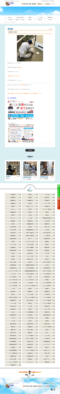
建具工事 (13, 256)
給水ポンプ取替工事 (46, 262)
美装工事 (13, 215)
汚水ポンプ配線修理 (30, 247)
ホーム (6, 22)
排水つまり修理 (13, 359)
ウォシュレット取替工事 (47, 209)
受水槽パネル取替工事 (13, 297)
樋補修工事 (30, 332)
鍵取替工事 (47, 250)
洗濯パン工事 (47, 226)
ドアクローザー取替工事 (47, 326)
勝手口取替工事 (30, 250)
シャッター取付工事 (30, 279)
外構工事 (10, 28)
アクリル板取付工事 (46, 273)
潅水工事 (13, 253)
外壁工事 (13, 223)
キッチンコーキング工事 (13, 270)
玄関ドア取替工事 (30, 300)
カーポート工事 (13, 244)
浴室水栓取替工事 (30, 323)
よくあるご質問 (10, 19)
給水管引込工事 (30, 341)
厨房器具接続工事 (47, 341)
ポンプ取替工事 (47, 294)
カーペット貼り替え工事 (13, 279)
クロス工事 (13, 320)
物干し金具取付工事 (46, 232)
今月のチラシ (10, 17)
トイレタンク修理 (30, 294)
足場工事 (47, 215)
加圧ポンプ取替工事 (30, 273)
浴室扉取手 (47, 241)
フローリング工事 (30, 256)
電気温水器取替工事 (13, 344)
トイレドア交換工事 (46, 297)
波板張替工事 (13, 309)
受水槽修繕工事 (30, 200)
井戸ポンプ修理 (30, 329)
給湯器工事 (30, 359)
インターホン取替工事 (13, 285)
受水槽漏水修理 (13, 265)
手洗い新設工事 (13, 226)
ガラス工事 (47, 253)
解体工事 (47, 259)
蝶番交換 (30, 197)
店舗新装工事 (13, 203)
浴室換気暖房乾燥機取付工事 (30, 270)
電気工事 (8, 176)
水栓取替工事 (47, 206)
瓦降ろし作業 (47, 353)
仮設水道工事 (30, 253)
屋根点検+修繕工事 (13, 338)
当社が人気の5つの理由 (20, 17)
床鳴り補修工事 (47, 276)
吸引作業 (30, 194)
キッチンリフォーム (46, 344)
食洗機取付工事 (13, 356)
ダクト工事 (47, 194)
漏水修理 (47, 288)
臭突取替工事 (47, 312)
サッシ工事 (30, 218)
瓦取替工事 (13, 326)
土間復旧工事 (47, 362)
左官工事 (13, 241)
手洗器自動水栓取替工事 (47, 218)
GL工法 (47, 256)
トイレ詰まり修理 (30, 244)
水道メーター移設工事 (30, 338)
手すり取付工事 (13, 229)
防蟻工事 (13, 206)
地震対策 (47, 279)
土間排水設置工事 (30, 356)
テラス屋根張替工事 (30, 312)
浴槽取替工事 (13, 235)
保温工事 (30, 203)
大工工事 (30, 215)
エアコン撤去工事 (13, 276)
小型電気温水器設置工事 (30, 265)
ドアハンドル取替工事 (13, 282)
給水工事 (47, 265)
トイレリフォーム (30, 362)
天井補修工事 (13, 194)
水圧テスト (30, 238)
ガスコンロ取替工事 (46, 285)
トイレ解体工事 (30, 282)
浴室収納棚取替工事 (30, 229)
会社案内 (30, 19)
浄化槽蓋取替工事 (30, 223)
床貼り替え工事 (13, 306)
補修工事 (30, 212)
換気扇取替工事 (13, 300)
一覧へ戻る (30, 150)
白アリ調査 (47, 229)
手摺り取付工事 (47, 323)
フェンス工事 (47, 335)
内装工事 (30, 320)
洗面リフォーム (47, 359)
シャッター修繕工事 (30, 335)
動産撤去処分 (13, 200)
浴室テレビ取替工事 (30, 232)
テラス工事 (30, 306)
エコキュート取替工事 (27, 177)
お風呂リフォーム (47, 350)
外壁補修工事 (13, 247)
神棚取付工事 (13, 329)
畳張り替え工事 (30, 259)
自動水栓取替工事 (47, 238)
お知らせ (13, 312)
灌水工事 (30, 209)
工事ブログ (50, 19)
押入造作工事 (13, 232)
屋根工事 (30, 288)
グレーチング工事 (47, 203)
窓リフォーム (13, 218)
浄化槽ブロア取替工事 (30, 235)
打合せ (47, 332)
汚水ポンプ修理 (13, 262)
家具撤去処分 (30, 291)
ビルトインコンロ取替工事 (30, 297)
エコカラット (13, 209)
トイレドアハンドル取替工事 (30, 285)
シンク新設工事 (47, 235)
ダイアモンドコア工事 (30, 241)
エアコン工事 (13, 273)
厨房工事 (30, 262)
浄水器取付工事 (30, 344)
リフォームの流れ (40, 17)
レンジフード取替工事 (47, 300)
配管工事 (47, 347)
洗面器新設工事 (13, 212)
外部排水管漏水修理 (13, 350)
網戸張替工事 (47, 306)
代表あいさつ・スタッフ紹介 (20, 19)
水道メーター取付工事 (47, 270)
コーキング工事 (13, 303)
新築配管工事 (47, 223)
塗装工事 (47, 320)
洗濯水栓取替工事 (13, 238)
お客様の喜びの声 (50, 17)
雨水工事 (13, 294)
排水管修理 (13, 347)
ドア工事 (13, 288)
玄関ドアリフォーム (30, 206)
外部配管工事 (30, 353)
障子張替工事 (13, 197)
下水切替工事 (47, 338)
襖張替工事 (47, 197)
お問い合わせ (40, 19)
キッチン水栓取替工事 (47, 282)
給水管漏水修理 (13, 341)
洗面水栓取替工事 (13, 323)
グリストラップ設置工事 (30, 350)
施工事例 (30, 17)
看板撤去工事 (47, 247)
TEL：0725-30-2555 (12, 98)
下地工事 (47, 356)
